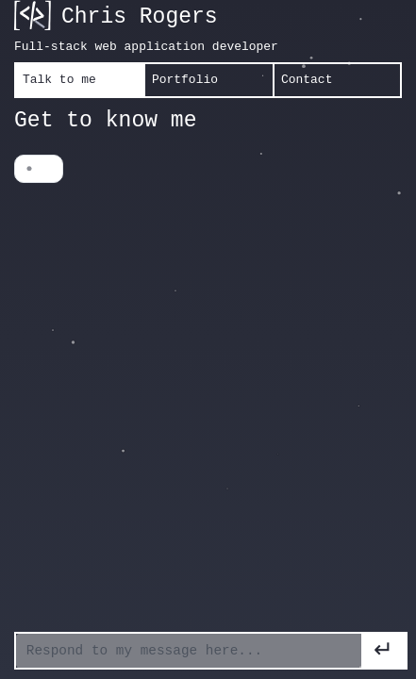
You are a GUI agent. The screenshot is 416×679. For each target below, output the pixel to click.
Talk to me (59, 80)
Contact (306, 80)
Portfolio (185, 80)
